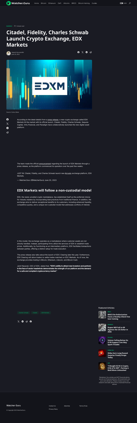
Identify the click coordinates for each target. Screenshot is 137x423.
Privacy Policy (53, 409)
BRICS (109, 312)
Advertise (67, 406)
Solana (110, 337)
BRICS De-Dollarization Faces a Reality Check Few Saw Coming (119, 316)
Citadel (35, 313)
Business (9, 26)
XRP (109, 363)
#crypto (68, 173)
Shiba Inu (111, 350)
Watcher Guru (13, 405)
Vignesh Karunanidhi (18, 52)
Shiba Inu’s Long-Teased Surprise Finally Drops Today (118, 355)
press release (53, 120)
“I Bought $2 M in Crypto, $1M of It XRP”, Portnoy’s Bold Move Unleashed (118, 368)
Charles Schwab (23, 313)
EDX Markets (45, 313)
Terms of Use (83, 406)
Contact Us (52, 406)
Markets (110, 324)
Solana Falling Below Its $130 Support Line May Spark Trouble (118, 342)
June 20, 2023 (51, 180)
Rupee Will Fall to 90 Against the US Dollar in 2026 (118, 329)
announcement (45, 164)
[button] (123, 3)
